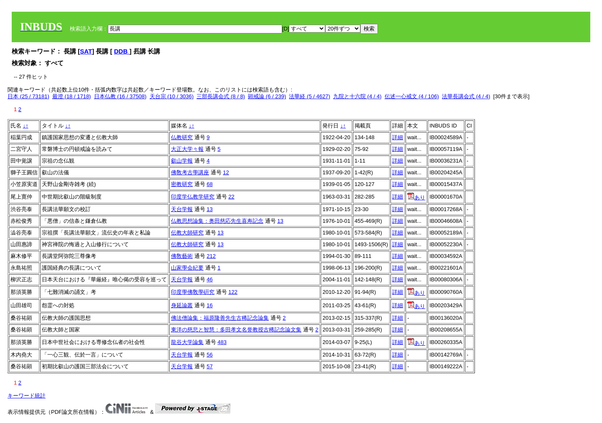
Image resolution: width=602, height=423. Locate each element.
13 (209, 209)
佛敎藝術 (182, 256)
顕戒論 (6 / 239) (267, 96)
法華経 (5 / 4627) (309, 96)
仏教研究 (182, 137)
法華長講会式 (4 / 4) (466, 96)
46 (209, 279)
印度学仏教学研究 (192, 197)
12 (226, 172)
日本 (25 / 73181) (28, 96)
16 (209, 305)
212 (211, 256)
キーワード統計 (27, 395)
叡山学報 (182, 161)
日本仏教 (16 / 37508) (120, 96)
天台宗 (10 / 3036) (172, 96)
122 (232, 292)
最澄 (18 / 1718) (71, 96)
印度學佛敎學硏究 (192, 292)
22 (231, 197)
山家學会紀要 (187, 268)
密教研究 (182, 184)
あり (416, 197)
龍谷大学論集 (187, 342)
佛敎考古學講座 (190, 172)
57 (209, 366)
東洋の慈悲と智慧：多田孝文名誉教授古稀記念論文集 (236, 329)
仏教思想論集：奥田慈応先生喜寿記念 (217, 221)
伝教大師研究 (187, 232)
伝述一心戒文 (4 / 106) (412, 96)
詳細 (397, 137)
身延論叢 (182, 305)
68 (209, 184)
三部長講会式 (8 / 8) (220, 96)
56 (209, 355)
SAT (86, 51)
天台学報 (182, 209)
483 (222, 342)
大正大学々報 (187, 149)
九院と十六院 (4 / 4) (357, 96)
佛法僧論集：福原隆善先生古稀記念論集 (220, 318)
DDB (122, 51)
